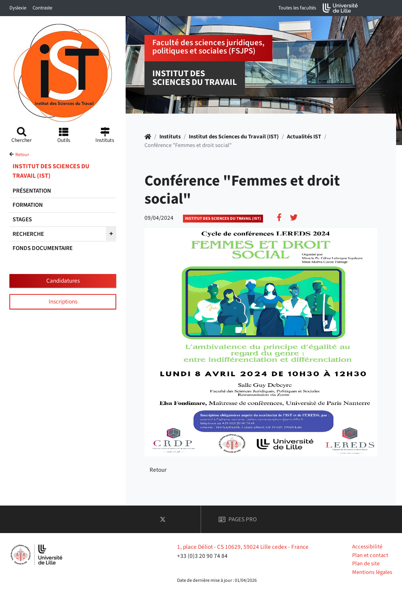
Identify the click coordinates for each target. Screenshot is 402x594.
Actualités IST (304, 136)
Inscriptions (63, 301)
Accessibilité (367, 547)
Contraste (42, 7)
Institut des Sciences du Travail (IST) (234, 136)
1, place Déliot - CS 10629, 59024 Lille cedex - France (243, 547)
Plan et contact (370, 555)
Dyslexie (17, 7)
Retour (22, 154)
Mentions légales (372, 572)
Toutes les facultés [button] (297, 7)
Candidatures (63, 280)
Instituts (170, 136)
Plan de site (366, 563)
